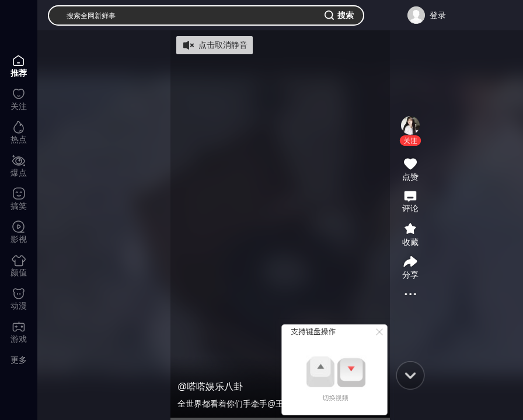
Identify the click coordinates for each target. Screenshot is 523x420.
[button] (410, 141)
